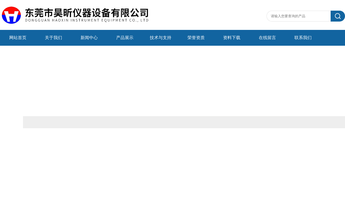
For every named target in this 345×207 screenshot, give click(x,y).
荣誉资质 (196, 37)
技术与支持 (160, 37)
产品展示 (124, 37)
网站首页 (17, 37)
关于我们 (53, 37)
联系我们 (303, 37)
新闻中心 (89, 37)
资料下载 (231, 37)
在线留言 (267, 37)
